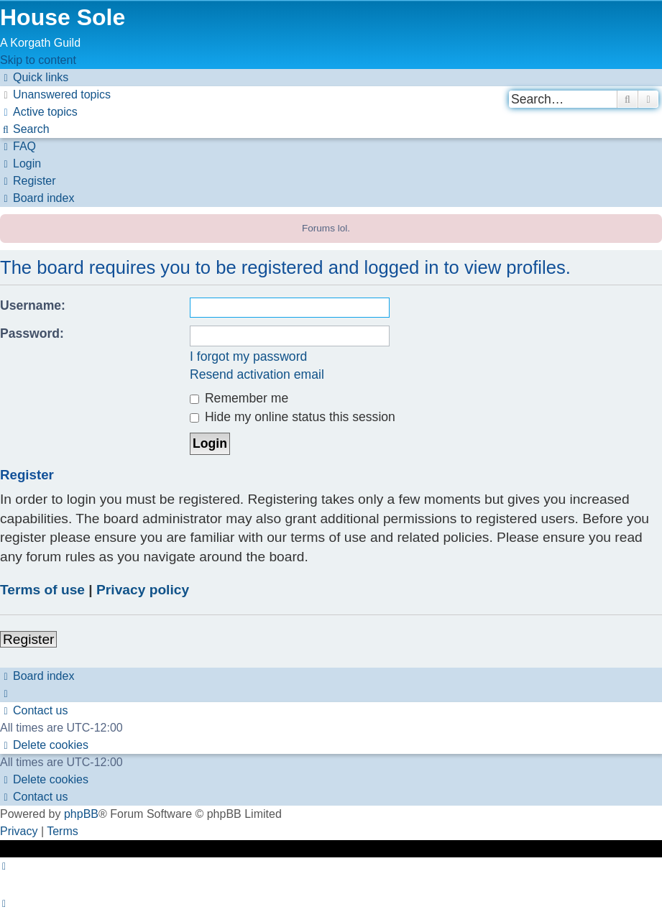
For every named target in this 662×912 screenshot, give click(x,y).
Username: (32, 305)
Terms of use (42, 589)
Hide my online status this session (292, 417)
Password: (32, 333)
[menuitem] (55, 94)
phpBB (81, 814)
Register (28, 639)
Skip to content (38, 60)
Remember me (239, 398)
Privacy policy (142, 589)
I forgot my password (248, 356)
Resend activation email (257, 374)
